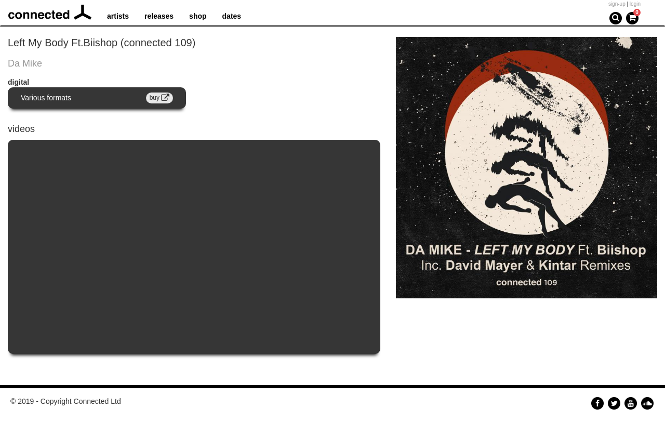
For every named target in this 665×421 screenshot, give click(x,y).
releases (159, 16)
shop (197, 16)
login (635, 4)
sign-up (617, 4)
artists (118, 16)
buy (160, 97)
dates (232, 16)
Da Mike (25, 63)
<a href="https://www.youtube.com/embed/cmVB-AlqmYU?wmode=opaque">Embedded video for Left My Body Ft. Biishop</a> (194, 247)
